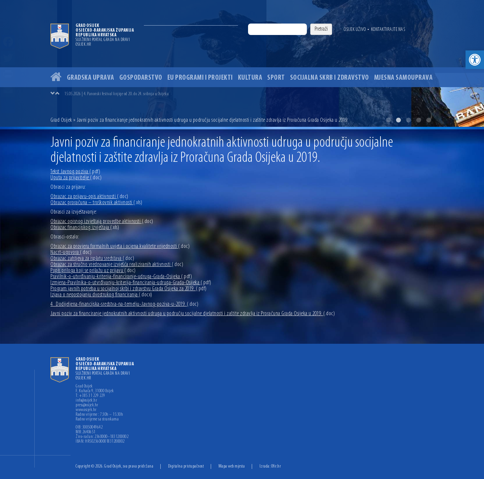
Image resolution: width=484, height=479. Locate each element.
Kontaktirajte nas (388, 29)
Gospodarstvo (140, 77)
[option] (242, 63)
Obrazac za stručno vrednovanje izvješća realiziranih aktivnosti (116, 264)
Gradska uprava (90, 77)
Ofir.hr (276, 466)
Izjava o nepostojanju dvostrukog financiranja (101, 295)
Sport (276, 77)
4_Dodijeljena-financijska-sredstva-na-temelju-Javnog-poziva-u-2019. (124, 304)
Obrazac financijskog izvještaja (84, 227)
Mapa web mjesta (231, 466)
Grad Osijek (61, 120)
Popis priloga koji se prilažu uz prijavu (93, 270)
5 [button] (428, 120)
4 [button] (418, 120)
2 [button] (398, 120)
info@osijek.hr (86, 400)
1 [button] (388, 120)
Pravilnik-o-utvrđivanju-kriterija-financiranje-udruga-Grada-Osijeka (121, 276)
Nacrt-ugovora (70, 252)
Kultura (250, 77)
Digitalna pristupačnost (186, 466)
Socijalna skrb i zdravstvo (329, 77)
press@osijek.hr (87, 405)
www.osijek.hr (86, 410)
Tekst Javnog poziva (75, 172)
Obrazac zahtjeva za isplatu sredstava (92, 258)
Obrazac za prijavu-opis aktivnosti (89, 196)
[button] (475, 59)
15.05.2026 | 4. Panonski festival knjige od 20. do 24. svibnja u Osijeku (116, 94)
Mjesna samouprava (403, 77)
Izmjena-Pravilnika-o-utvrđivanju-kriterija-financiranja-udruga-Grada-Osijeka (130, 283)
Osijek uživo (355, 29)
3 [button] (408, 120)
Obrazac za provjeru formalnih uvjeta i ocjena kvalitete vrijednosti (120, 246)
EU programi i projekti (200, 77)
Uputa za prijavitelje (76, 178)
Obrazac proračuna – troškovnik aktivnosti (96, 202)
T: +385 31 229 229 (90, 396)
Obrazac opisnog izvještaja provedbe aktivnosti (101, 221)
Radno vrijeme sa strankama (97, 419)
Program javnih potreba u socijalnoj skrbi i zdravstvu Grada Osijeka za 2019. (128, 289)
